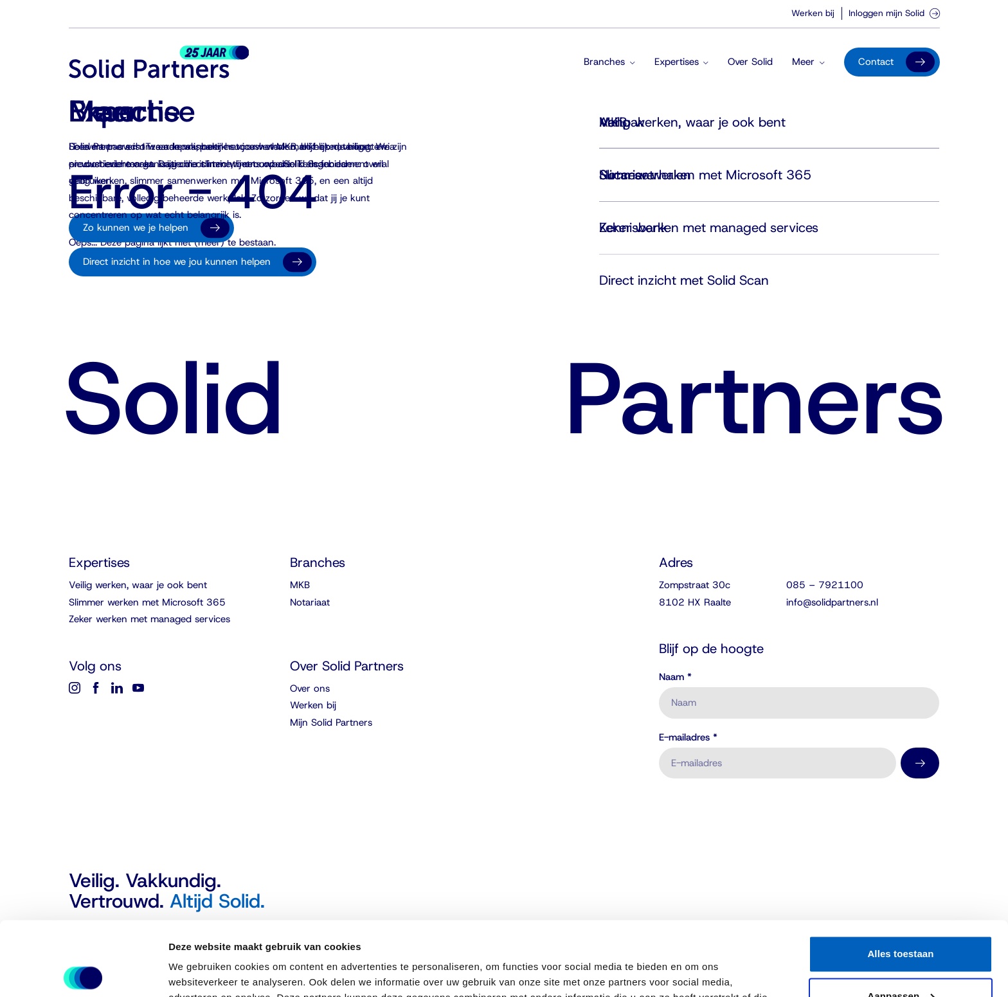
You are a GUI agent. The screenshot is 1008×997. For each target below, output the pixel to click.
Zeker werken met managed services (149, 619)
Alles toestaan (900, 877)
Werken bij (812, 13)
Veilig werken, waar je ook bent (138, 585)
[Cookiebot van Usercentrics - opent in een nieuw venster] (83, 972)
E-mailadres (688, 737)
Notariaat (310, 602)
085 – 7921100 (824, 585)
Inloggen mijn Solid (894, 13)
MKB (300, 585)
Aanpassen (901, 918)
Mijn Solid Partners (331, 722)
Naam (675, 677)
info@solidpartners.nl (832, 602)
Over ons (310, 688)
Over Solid (750, 61)
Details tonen (199, 971)
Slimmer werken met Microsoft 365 (147, 602)
